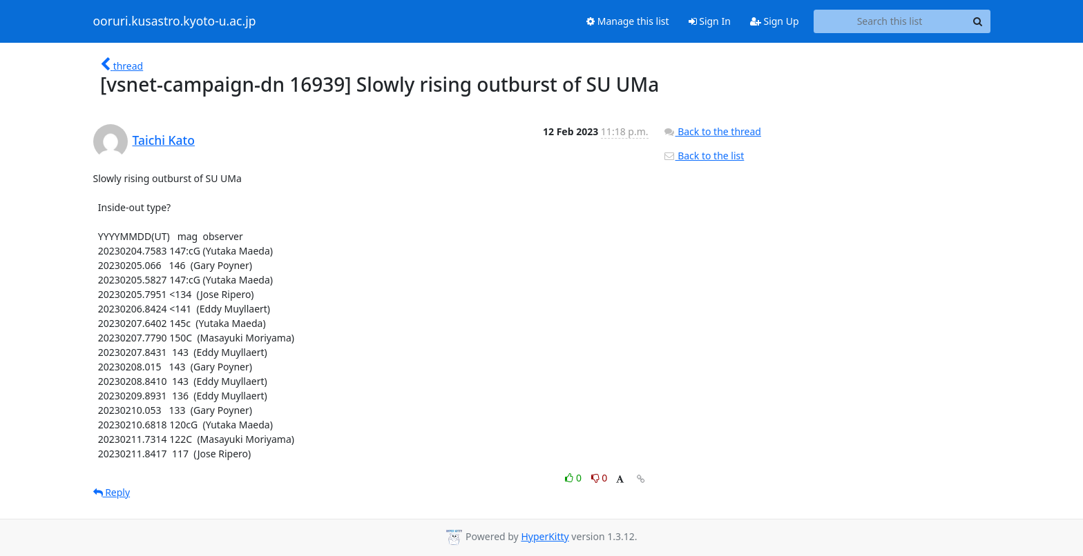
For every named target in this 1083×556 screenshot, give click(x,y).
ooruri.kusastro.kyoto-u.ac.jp (174, 21)
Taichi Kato (164, 140)
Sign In (710, 21)
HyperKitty (544, 536)
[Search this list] (890, 21)
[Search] (978, 21)
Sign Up (774, 21)
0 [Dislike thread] (599, 477)
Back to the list (704, 155)
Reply (112, 492)
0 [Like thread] (574, 477)
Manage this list (627, 21)
